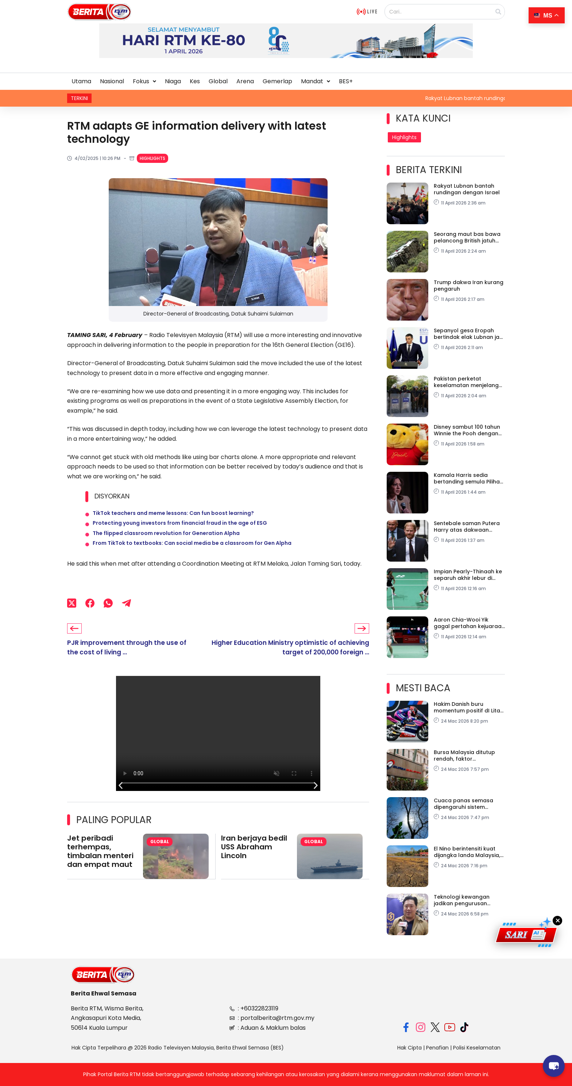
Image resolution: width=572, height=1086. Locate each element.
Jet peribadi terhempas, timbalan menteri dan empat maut (100, 864)
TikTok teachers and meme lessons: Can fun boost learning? (173, 515)
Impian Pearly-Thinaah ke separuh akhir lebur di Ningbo (468, 574)
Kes (195, 81)
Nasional (112, 81)
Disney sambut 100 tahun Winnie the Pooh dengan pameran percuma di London (467, 430)
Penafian (437, 1047)
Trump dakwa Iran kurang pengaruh (468, 285)
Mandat (315, 81)
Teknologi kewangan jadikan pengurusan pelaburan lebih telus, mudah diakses (463, 900)
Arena (245, 81)
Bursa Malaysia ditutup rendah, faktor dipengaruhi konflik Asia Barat (466, 755)
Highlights (152, 158)
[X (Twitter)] (71, 616)
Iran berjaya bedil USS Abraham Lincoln (254, 860)
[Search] (498, 11)
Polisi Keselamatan (476, 1047)
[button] (144, 81)
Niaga (173, 81)
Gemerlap (277, 81)
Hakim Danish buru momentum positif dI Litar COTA (468, 707)
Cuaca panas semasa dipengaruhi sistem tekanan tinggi (463, 803)
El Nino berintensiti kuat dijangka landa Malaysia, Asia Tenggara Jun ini (467, 852)
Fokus (144, 81)
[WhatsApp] (108, 616)
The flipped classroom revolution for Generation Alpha (166, 541)
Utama (81, 81)
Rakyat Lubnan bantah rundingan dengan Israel (467, 189)
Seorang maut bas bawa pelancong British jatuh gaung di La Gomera (467, 237)
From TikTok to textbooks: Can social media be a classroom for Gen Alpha (192, 554)
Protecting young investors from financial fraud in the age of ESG (180, 528)
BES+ (346, 81)
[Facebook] (89, 616)
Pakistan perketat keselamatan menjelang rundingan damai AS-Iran (467, 382)
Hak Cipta (409, 1047)
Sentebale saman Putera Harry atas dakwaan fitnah (467, 526)
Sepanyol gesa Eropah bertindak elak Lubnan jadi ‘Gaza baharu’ (469, 333)
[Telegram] (126, 616)
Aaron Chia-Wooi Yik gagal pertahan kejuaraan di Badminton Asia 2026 (469, 623)
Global (218, 81)
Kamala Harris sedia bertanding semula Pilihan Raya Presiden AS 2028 (468, 478)
